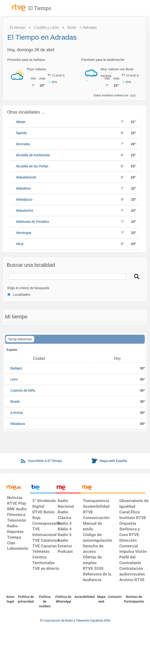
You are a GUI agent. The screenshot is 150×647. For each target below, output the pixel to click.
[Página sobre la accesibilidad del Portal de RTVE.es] (84, 597)
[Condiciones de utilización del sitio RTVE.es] (10, 599)
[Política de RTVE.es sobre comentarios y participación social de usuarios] (134, 599)
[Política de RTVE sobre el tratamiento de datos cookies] (44, 602)
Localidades (21, 294)
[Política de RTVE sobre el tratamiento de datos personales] (26, 599)
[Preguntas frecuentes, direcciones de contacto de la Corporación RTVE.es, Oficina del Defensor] (115, 597)
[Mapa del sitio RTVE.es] (101, 599)
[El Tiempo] (44, 5)
